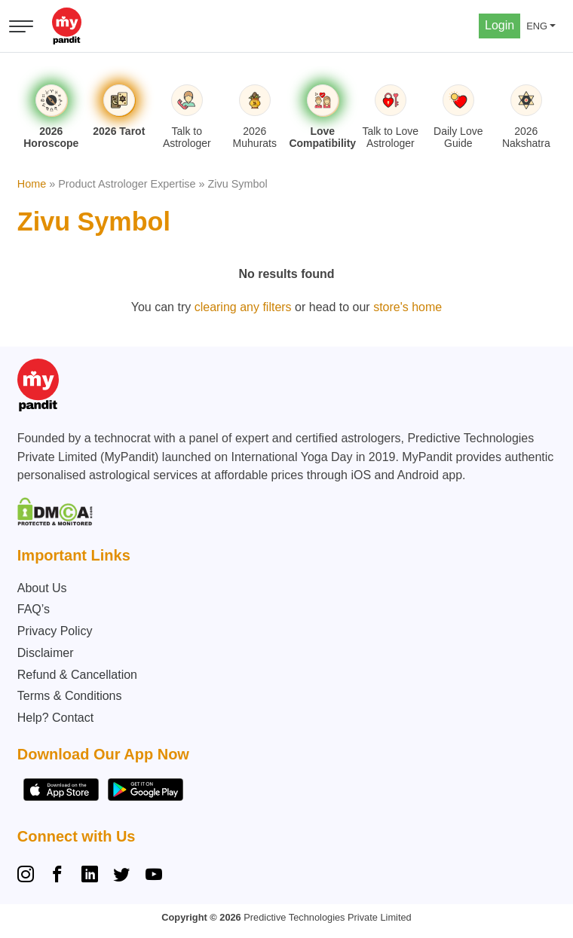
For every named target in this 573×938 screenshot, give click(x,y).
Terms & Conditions (69, 695)
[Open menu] (21, 26)
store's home (407, 307)
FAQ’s (33, 609)
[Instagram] (28, 876)
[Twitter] (121, 876)
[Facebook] (57, 876)
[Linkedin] (89, 876)
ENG (536, 26)
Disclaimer (45, 652)
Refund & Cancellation (77, 674)
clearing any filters (243, 307)
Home (31, 184)
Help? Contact (55, 717)
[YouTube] (153, 876)
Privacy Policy (55, 631)
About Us (42, 588)
